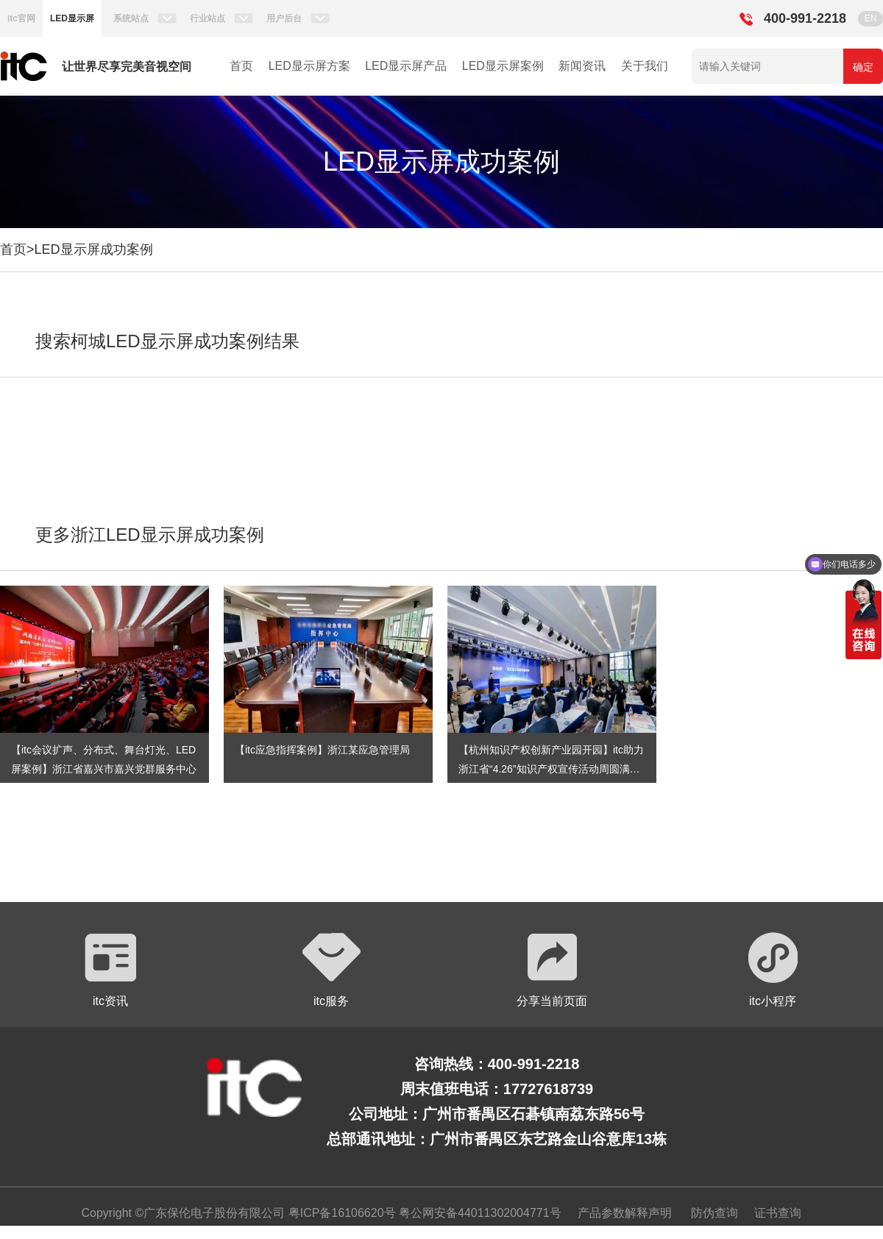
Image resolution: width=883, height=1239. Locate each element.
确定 (863, 67)
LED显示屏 (72, 18)
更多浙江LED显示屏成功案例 (149, 534)
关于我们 (644, 66)
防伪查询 (714, 1213)
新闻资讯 (582, 66)
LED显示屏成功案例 (94, 249)
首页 (241, 66)
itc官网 (21, 18)
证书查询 (777, 1213)
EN (871, 18)
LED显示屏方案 (309, 66)
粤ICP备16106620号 (340, 1213)
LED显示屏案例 (503, 66)
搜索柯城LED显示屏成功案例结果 (167, 341)
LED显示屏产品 (406, 66)
